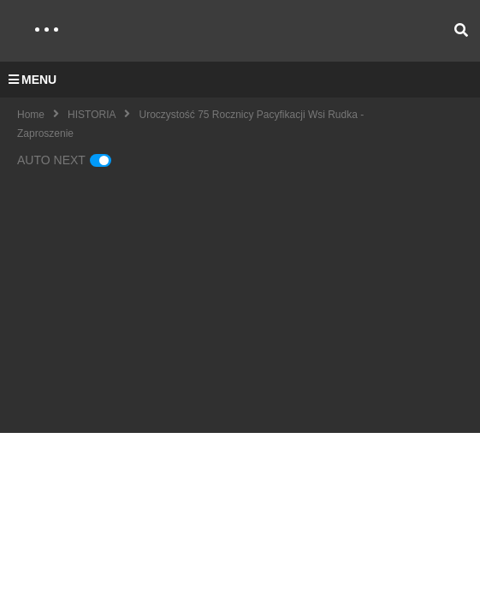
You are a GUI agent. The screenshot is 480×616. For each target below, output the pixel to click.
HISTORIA (92, 115)
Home (30, 115)
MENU (32, 79)
